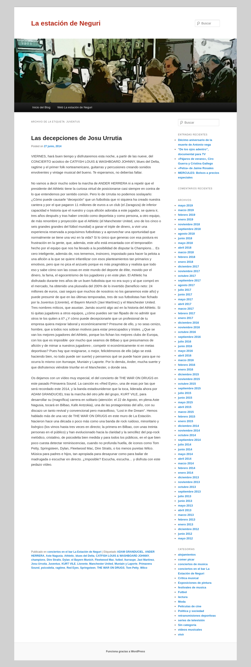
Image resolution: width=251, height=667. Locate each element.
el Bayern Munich (82, 559)
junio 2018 (185, 238)
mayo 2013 (185, 505)
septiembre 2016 (189, 336)
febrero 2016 (186, 364)
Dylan (66, 559)
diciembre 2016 (188, 322)
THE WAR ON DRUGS (110, 567)
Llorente (82, 563)
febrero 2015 (186, 416)
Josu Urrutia (39, 563)
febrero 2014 (186, 468)
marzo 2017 (186, 308)
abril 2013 (184, 510)
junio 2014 (185, 449)
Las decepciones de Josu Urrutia (76, 138)
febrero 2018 (186, 257)
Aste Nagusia (54, 555)
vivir (181, 634)
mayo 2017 (185, 299)
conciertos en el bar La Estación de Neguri (74, 551)
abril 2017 (184, 304)
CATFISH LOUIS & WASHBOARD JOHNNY (122, 555)
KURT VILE (69, 563)
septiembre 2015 (189, 388)
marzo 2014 (186, 463)
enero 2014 (185, 472)
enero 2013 (185, 524)
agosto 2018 (186, 233)
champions (38, 559)
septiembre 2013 (189, 491)
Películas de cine (189, 606)
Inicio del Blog (41, 107)
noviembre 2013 (189, 482)
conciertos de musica (193, 564)
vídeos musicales (190, 629)
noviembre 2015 (189, 379)
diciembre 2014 (188, 426)
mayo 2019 (185, 205)
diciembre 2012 (188, 529)
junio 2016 (185, 346)
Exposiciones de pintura (194, 582)
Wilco (143, 567)
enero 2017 (185, 318)
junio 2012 (185, 533)
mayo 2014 (185, 454)
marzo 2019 (186, 210)
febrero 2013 (186, 519)
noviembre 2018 (189, 224)
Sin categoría (187, 625)
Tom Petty (132, 567)
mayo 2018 (185, 243)
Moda (182, 601)
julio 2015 (184, 393)
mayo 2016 (185, 350)
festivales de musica (192, 587)
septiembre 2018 (189, 229)
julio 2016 (184, 341)
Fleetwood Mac (104, 559)
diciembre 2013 (188, 477)
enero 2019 (185, 219)
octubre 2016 (187, 332)
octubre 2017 (187, 275)
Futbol (182, 592)
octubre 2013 (187, 487)
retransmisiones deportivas (197, 615)
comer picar (186, 559)
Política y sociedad (191, 611)
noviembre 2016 (189, 327)
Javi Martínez (145, 559)
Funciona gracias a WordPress (125, 651)
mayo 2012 (185, 538)
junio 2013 (185, 501)
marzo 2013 (186, 515)
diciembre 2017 (188, 266)
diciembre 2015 (188, 374)
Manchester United (101, 563)
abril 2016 (184, 355)
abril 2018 (184, 247)
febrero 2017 (186, 313)
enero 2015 (185, 421)
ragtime (60, 567)
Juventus (54, 563)
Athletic (69, 555)
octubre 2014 (187, 435)
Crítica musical (188, 578)
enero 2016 (185, 369)
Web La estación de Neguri (74, 107)
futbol (119, 559)
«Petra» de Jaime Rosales (196, 168)
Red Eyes (73, 567)
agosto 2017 (186, 285)
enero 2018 (185, 261)
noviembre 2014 (189, 430)
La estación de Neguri (66, 23)
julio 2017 (184, 289)
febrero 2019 (186, 214)
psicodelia (47, 567)
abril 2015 (184, 407)
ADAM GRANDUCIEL (130, 551)
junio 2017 (185, 294)
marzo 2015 (186, 412)
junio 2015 (185, 397)
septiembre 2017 (189, 280)
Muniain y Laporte (126, 563)
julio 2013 (184, 496)
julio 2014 (184, 444)
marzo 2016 (186, 360)
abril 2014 (184, 458)
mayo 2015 (185, 402)
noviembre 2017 (189, 271)
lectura (183, 597)
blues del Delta (84, 555)
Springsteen (87, 567)
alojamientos (187, 554)
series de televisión (191, 620)
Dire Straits (54, 559)
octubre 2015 (187, 383)
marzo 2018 (186, 252)
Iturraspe (130, 559)
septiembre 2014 (189, 439)
